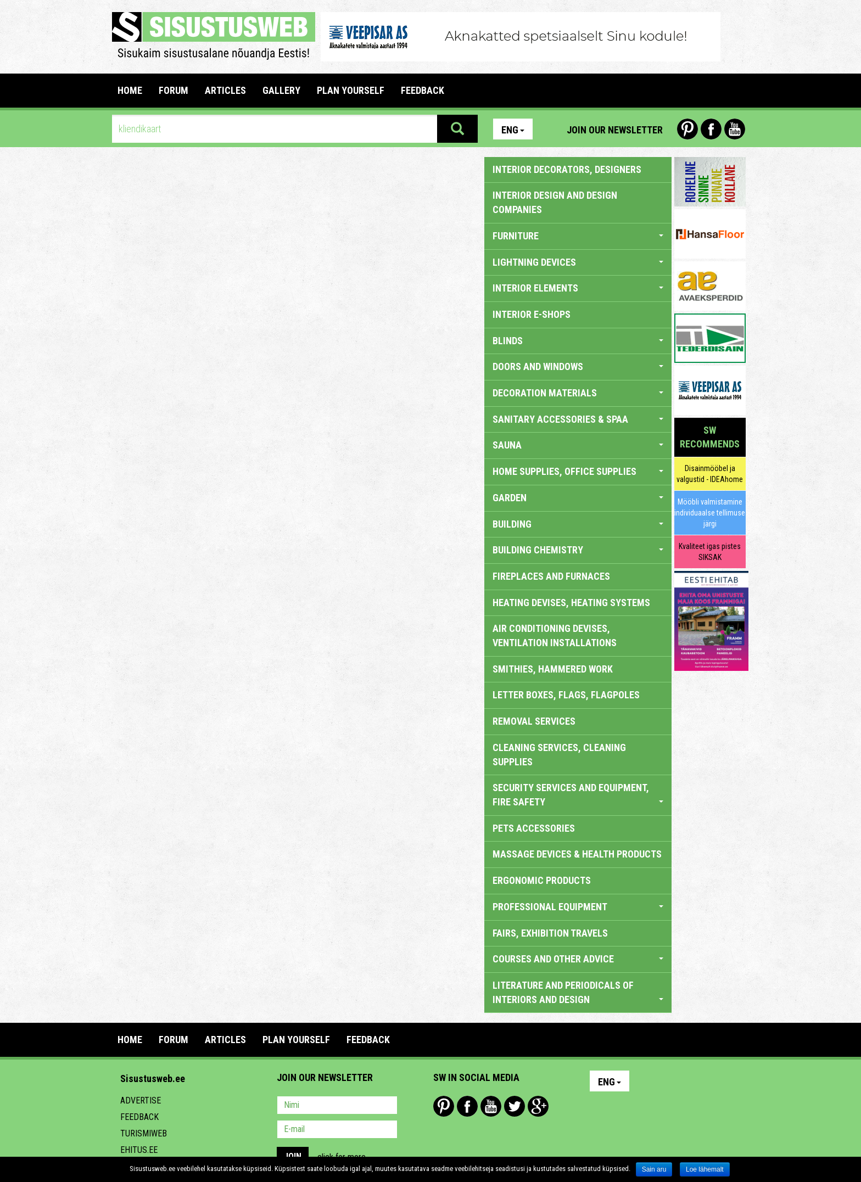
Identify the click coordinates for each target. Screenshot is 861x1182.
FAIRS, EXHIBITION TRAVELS (550, 933)
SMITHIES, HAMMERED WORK (553, 669)
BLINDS (578, 340)
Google (538, 1106)
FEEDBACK (422, 90)
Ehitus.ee (139, 1150)
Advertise (140, 1100)
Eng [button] (512, 130)
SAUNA (578, 445)
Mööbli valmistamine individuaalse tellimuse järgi (709, 512)
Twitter (514, 1106)
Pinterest (687, 129)
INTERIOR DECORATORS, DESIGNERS (567, 169)
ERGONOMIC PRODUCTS (542, 880)
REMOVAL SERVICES (534, 721)
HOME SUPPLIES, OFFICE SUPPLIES (578, 471)
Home (130, 90)
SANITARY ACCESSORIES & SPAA (578, 419)
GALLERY (281, 90)
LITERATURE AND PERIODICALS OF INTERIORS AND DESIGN (578, 992)
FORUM (173, 90)
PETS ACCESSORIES (534, 828)
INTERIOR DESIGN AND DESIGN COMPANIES (555, 202)
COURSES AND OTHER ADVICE (578, 959)
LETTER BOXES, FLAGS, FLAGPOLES (566, 695)
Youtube (734, 129)
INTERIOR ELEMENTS (578, 288)
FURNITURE (578, 236)
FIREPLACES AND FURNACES (551, 576)
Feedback (139, 1117)
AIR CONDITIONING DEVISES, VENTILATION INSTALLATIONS (555, 635)
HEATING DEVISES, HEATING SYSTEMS (571, 602)
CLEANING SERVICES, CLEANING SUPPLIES (559, 755)
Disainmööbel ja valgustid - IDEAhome (710, 474)
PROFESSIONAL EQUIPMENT (578, 906)
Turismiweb (143, 1133)
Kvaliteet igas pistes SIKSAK (710, 552)
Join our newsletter (615, 130)
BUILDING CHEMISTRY (578, 550)
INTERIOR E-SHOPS (532, 314)
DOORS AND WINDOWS (578, 366)
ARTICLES (225, 90)
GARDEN (578, 497)
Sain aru (654, 1169)
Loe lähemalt (705, 1169)
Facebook (711, 129)
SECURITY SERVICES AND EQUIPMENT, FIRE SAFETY (578, 795)
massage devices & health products (577, 854)
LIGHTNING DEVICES (578, 262)
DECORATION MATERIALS (578, 393)
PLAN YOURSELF (350, 90)
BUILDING (578, 524)
